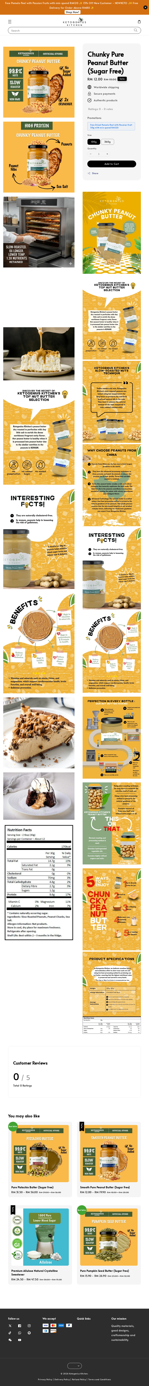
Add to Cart (112, 163)
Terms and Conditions (99, 1379)
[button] (9, 21)
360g (107, 141)
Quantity (91, 148)
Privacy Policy (45, 1379)
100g (94, 141)
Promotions (94, 118)
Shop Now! (72, 12)
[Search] (135, 30)
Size (89, 135)
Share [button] (92, 173)
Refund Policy (79, 1379)
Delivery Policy (62, 1379)
